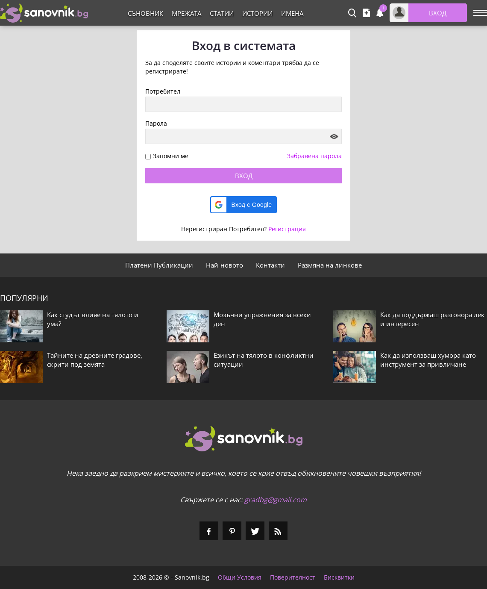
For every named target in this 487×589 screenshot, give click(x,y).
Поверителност (292, 577)
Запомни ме (170, 156)
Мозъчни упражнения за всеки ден (262, 319)
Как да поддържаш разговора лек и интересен (432, 319)
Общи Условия (239, 577)
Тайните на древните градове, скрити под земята (94, 359)
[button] (243, 204)
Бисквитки (339, 577)
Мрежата (186, 13)
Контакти (270, 265)
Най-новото (224, 265)
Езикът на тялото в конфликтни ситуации (264, 359)
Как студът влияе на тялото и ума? (92, 319)
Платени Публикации (159, 265)
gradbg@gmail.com (275, 499)
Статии (222, 13)
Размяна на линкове (330, 265)
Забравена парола (314, 156)
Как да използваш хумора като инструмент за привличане (428, 359)
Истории (257, 13)
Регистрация (287, 229)
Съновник (145, 13)
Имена (292, 13)
